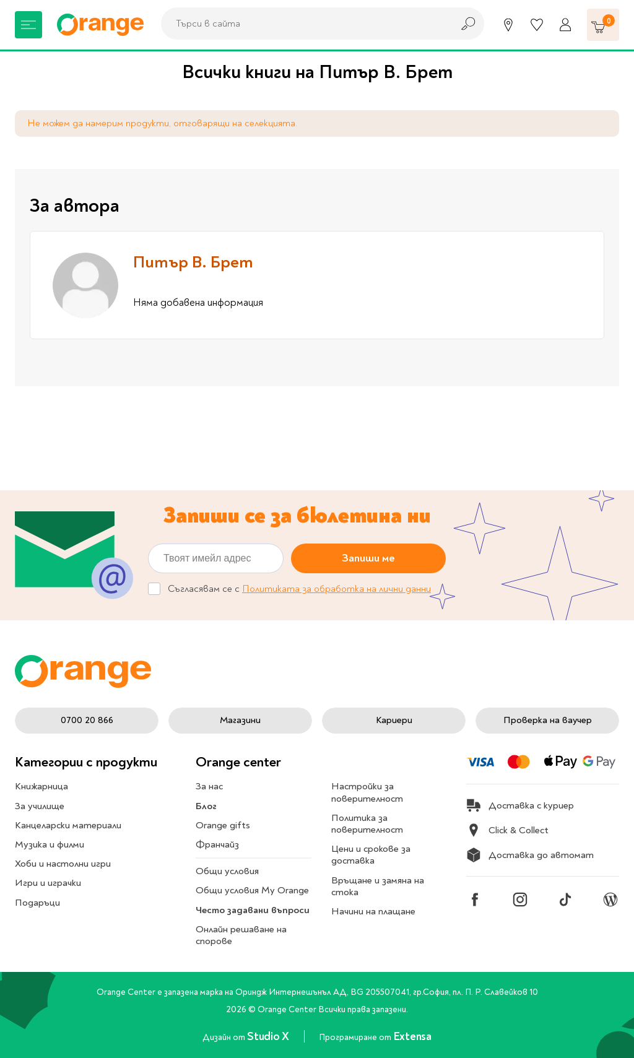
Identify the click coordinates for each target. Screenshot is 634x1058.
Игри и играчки (48, 883)
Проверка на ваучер (547, 720)
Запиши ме (368, 558)
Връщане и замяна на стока (377, 886)
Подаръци (37, 902)
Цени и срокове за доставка (370, 855)
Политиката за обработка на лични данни (336, 589)
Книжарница (41, 786)
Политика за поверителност (367, 824)
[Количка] (603, 25)
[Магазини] (508, 25)
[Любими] (537, 25)
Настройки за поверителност (367, 792)
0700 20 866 (87, 720)
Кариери (394, 720)
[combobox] (303, 23)
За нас (209, 786)
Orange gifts (223, 825)
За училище (39, 806)
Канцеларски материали (68, 825)
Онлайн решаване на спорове (241, 935)
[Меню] (28, 24)
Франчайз (217, 844)
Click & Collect (507, 830)
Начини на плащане (373, 911)
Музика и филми (49, 844)
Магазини (240, 720)
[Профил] (565, 25)
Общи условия (227, 871)
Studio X (269, 1037)
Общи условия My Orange (252, 890)
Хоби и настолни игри (63, 863)
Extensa (412, 1037)
